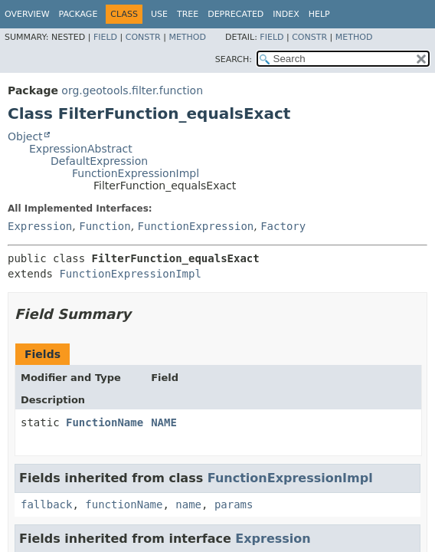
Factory (283, 226)
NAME (164, 422)
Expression (40, 226)
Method (187, 37)
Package (78, 14)
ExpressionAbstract (80, 149)
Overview (27, 14)
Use (159, 14)
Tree (187, 14)
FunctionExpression (196, 226)
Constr (143, 37)
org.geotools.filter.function (132, 90)
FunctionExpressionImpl (135, 173)
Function (104, 226)
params (233, 504)
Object (25, 136)
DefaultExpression (99, 161)
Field (105, 37)
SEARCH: (233, 59)
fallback (46, 504)
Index (286, 14)
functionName (123, 504)
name (188, 504)
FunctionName (104, 422)
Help (319, 14)
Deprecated (235, 14)
